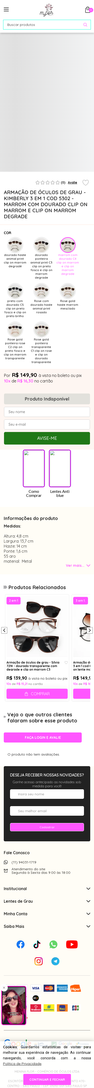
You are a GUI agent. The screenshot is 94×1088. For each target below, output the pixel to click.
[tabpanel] (15, 150)
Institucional (47, 888)
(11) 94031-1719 (24, 862)
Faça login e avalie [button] (43, 737)
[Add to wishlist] (85, 183)
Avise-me (47, 438)
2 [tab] (46, 169)
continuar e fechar (47, 1079)
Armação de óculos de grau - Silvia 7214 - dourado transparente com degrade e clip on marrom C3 (33, 666)
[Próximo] (90, 631)
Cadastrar (47, 827)
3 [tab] (57, 169)
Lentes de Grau (47, 901)
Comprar (40, 693)
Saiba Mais (47, 926)
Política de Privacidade (22, 1063)
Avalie (72, 182)
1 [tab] (34, 169)
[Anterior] (4, 631)
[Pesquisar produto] (85, 25)
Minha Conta (47, 913)
